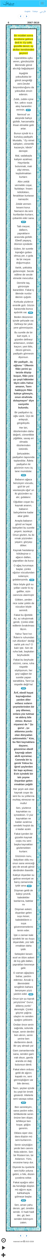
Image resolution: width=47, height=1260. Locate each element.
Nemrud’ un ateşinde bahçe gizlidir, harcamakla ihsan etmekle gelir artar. (23, 121)
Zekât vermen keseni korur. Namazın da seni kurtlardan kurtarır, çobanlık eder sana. (23, 211)
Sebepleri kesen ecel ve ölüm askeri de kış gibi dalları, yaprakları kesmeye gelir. (23, 961)
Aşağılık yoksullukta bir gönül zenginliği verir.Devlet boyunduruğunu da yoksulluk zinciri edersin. (23, 84)
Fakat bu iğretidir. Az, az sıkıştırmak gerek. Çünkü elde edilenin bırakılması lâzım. (23, 622)
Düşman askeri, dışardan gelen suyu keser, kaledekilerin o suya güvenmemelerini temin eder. (23, 920)
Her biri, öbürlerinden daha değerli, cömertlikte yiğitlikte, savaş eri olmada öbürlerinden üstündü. (23, 438)
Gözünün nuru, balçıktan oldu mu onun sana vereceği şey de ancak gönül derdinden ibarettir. (23, 863)
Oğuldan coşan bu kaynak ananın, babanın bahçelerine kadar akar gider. (23, 508)
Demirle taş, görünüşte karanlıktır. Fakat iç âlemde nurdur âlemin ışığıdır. (23, 290)
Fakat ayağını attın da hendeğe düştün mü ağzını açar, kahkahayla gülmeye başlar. (23, 1189)
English (27, 11)
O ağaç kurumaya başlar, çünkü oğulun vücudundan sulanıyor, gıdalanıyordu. (23, 572)
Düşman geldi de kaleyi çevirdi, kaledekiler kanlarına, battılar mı (23, 897)
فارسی (42, 11)
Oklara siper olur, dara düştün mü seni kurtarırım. (23, 1136)
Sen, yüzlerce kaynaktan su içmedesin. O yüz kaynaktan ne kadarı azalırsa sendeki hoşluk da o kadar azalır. (23, 818)
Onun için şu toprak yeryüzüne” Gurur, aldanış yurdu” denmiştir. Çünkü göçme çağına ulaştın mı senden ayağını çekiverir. (23, 1009)
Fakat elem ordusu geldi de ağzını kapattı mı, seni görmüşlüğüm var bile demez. (23, 1076)
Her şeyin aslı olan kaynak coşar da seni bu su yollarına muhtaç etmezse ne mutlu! (23, 796)
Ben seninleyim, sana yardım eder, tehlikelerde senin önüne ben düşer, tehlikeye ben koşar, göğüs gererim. (23, 1117)
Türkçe (35, 11)
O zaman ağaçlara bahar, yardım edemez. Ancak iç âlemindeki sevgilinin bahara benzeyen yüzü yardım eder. (23, 983)
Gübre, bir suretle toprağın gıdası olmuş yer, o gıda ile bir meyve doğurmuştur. (23, 255)
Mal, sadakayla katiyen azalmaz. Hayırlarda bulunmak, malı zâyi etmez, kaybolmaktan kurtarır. (23, 166)
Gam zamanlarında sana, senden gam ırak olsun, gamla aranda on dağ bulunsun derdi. (23, 1057)
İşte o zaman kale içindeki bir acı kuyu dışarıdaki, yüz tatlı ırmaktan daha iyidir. (23, 942)
